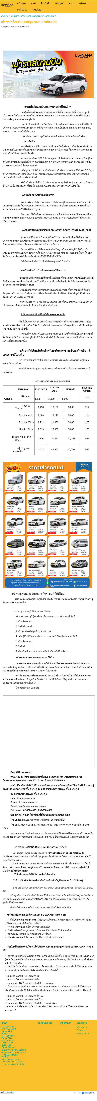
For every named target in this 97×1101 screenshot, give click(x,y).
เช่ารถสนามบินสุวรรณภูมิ (17, 27)
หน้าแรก (4, 16)
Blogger (14, 16)
